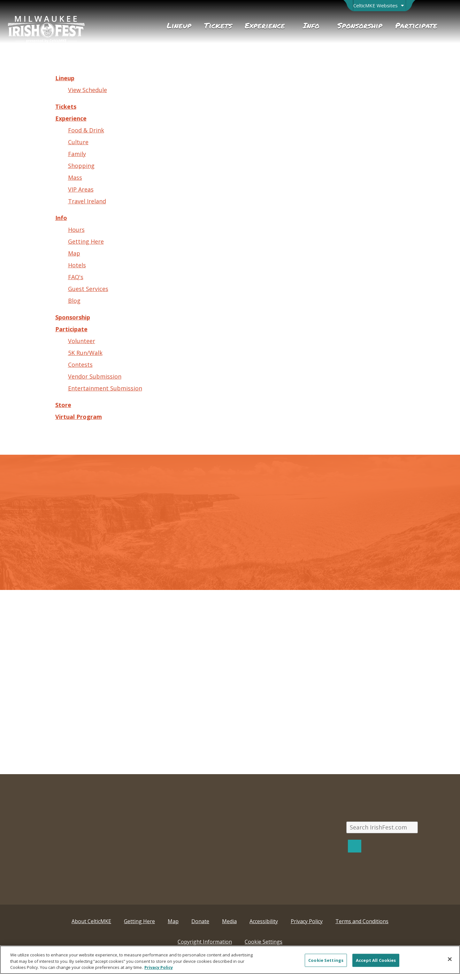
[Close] (450, 959)
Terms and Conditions (361, 921)
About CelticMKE (91, 921)
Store (63, 405)
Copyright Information (205, 941)
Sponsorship (72, 317)
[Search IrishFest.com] (382, 827)
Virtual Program (78, 416)
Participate (71, 329)
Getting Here (86, 241)
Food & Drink (86, 130)
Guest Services (88, 289)
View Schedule (87, 90)
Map (74, 253)
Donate (200, 921)
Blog (74, 300)
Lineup (64, 78)
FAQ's (75, 277)
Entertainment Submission (105, 388)
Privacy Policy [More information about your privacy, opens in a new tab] (158, 967)
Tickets (65, 106)
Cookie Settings (263, 941)
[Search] (354, 846)
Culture (78, 142)
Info (61, 218)
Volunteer (81, 341)
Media (229, 921)
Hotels (77, 265)
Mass (75, 177)
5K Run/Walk (85, 353)
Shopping (81, 165)
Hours (76, 229)
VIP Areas (81, 189)
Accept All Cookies (376, 960)
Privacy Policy (307, 921)
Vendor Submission (94, 376)
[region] (230, 960)
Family (77, 154)
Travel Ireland (87, 201)
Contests (80, 364)
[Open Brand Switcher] (379, 5)
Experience (71, 118)
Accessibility (263, 921)
